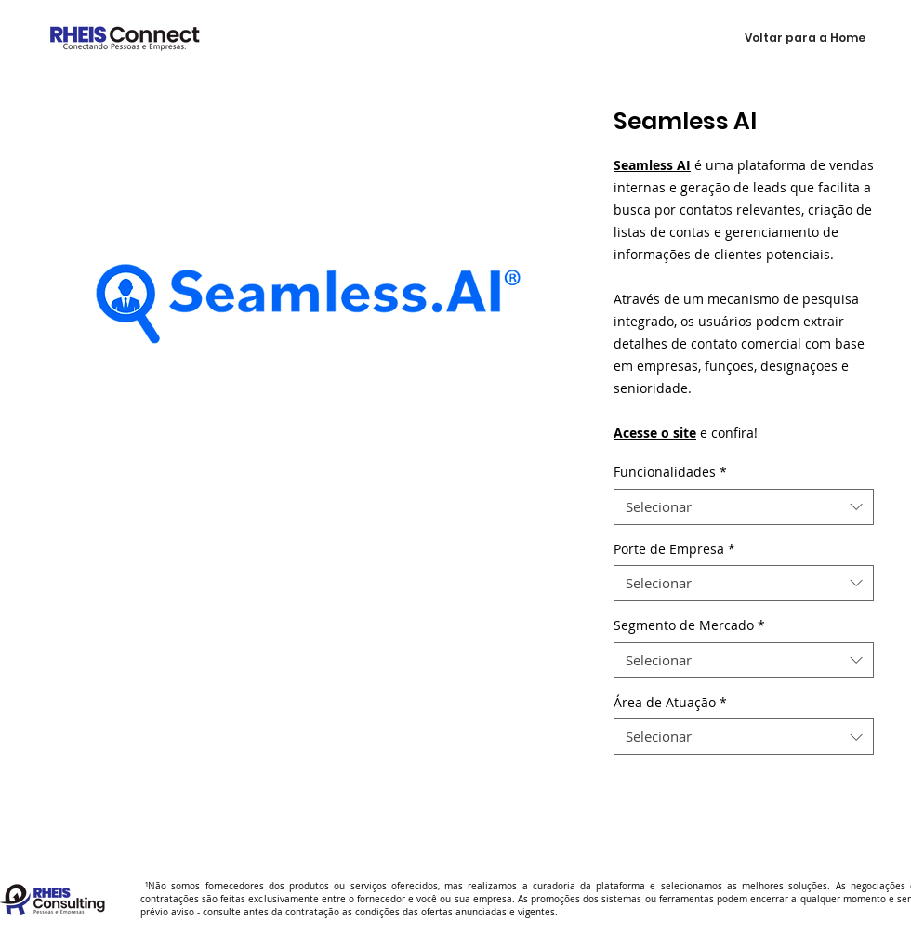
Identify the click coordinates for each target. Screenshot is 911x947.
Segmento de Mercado (689, 625)
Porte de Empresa (674, 549)
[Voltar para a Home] (805, 38)
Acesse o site (655, 432)
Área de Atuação (670, 702)
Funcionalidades (670, 471)
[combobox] (744, 507)
